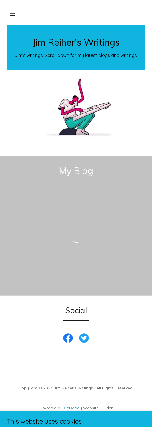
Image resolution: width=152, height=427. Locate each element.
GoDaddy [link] (73, 407)
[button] (12, 13)
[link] (76, 44)
